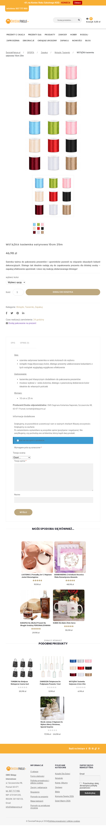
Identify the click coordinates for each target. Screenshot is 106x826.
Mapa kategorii (36, 805)
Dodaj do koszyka (63, 292)
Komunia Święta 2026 (64, 801)
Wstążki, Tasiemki (62, 52)
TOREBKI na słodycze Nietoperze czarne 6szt (20, 686)
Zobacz (77, 3)
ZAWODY (62, 34)
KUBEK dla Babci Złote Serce (64, 623)
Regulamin (34, 796)
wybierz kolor (12, 277)
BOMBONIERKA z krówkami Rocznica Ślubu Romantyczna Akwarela (69, 576)
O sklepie (34, 776)
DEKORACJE (28, 40)
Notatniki (59, 783)
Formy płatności (37, 780)
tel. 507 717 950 (13, 795)
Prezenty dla (34, 34)
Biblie (57, 796)
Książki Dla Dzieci (62, 778)
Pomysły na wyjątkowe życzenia (40, 811)
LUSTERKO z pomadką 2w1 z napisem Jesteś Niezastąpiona (37, 576)
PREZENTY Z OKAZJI (15, 34)
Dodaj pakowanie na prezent (22, 323)
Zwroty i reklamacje (38, 792)
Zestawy (58, 792)
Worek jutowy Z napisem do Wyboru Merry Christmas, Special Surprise (52, 728)
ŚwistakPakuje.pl (13, 52)
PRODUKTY (50, 34)
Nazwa (17, 494)
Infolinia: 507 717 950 (16, 8)
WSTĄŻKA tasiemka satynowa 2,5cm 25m (77, 686)
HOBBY (73, 34)
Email (82, 778)
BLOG (88, 40)
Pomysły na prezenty (39, 801)
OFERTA (30, 52)
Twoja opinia (20, 461)
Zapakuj (64, 40)
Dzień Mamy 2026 (63, 805)
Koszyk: (93, 20)
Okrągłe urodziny (47, 40)
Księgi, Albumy (61, 787)
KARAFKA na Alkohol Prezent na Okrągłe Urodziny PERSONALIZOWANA (33, 626)
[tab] (13, 343)
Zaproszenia (12, 40)
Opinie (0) (24, 343)
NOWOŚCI (77, 40)
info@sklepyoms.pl (14, 811)
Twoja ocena (19, 453)
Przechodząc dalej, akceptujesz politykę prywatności (89, 790)
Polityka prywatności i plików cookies (39, 786)
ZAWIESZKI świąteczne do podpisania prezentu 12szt (51, 686)
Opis (13, 343)
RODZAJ (84, 34)
